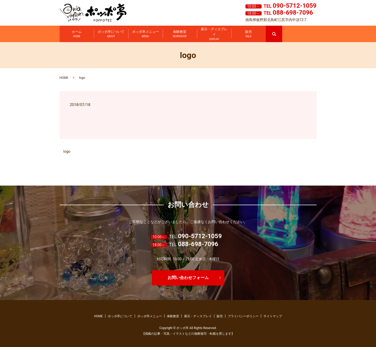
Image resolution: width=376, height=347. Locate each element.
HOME (64, 78)
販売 (248, 34)
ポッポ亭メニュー (145, 34)
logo (66, 151)
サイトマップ (272, 316)
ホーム (76, 34)
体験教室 (180, 34)
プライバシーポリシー (243, 316)
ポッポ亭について (111, 34)
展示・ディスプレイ (214, 34)
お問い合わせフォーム (188, 277)
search (281, 28)
